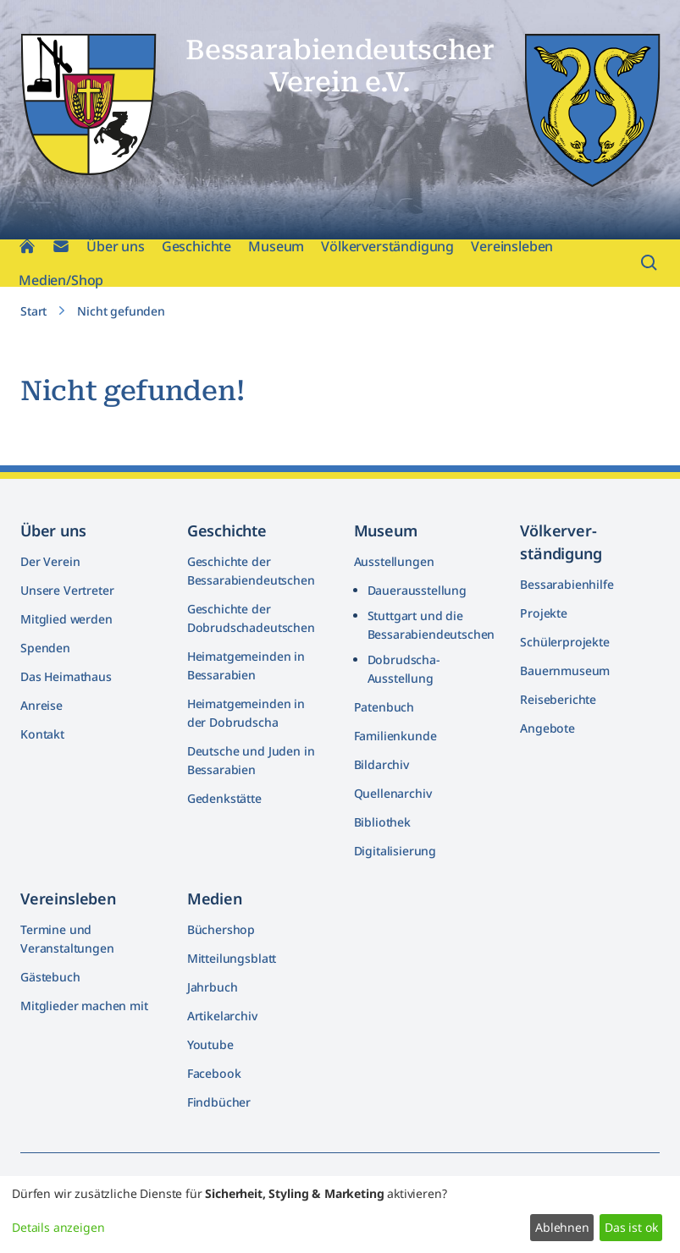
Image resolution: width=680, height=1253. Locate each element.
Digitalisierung (395, 851)
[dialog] (340, 1214)
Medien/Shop (61, 284)
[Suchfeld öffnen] (649, 267)
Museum (276, 250)
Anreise (41, 705)
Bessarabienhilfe (566, 584)
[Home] (27, 250)
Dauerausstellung (417, 590)
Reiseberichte (558, 699)
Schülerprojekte (565, 642)
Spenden (45, 648)
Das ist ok (631, 1227)
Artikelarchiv (222, 1016)
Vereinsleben (512, 250)
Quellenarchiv (393, 793)
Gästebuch (50, 977)
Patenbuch (384, 707)
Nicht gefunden (121, 315)
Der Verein (50, 561)
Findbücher (219, 1102)
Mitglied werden (66, 619)
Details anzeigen (58, 1227)
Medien (214, 898)
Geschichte (196, 250)
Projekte (543, 613)
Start (33, 315)
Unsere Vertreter (66, 590)
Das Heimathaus (66, 676)
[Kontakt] (61, 250)
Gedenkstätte (224, 798)
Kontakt (42, 734)
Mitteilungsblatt (231, 958)
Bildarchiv (381, 764)
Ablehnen (562, 1227)
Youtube (210, 1044)
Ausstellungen (394, 561)
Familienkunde (395, 736)
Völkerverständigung (387, 250)
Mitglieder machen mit (84, 1005)
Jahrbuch (212, 987)
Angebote (547, 728)
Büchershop (221, 929)
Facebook (214, 1073)
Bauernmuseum (565, 670)
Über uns (115, 250)
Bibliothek (382, 822)
